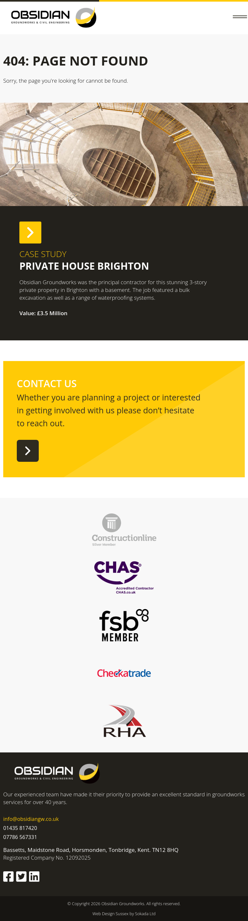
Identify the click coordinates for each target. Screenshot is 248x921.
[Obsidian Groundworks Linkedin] (34, 878)
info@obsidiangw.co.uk (31, 819)
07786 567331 (20, 837)
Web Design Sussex (110, 913)
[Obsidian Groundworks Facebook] (8, 878)
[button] (240, 18)
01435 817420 (20, 828)
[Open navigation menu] (240, 18)
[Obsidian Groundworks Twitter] (21, 878)
